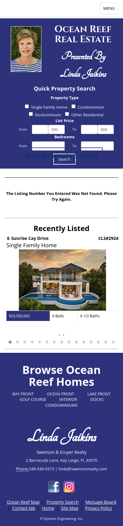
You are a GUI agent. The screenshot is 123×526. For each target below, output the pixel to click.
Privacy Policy (98, 508)
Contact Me (23, 508)
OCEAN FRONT (60, 394)
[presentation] (59, 335)
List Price (65, 120)
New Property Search (61, 155)
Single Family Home (46, 107)
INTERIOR (68, 399)
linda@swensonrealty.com (83, 469)
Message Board (101, 502)
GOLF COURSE (33, 399)
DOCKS (97, 399)
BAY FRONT (23, 394)
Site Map (70, 508)
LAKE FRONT (98, 394)
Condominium (87, 107)
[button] (10, 342)
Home (48, 508)
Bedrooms (65, 137)
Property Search (63, 502)
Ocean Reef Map (23, 502)
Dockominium (45, 115)
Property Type (65, 97)
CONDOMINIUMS (61, 405)
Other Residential (84, 115)
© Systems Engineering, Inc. (61, 518)
